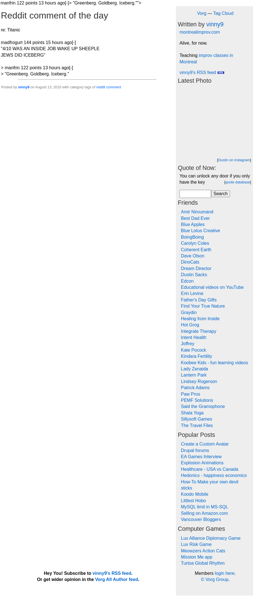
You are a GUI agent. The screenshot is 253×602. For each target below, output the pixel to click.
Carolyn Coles (195, 243)
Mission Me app (196, 557)
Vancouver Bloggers (201, 519)
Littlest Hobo (193, 500)
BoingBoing (192, 237)
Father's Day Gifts (199, 299)
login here (224, 573)
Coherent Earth (196, 249)
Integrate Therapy (198, 331)
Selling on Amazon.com (204, 513)
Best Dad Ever (195, 218)
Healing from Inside (200, 318)
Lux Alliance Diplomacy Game (211, 538)
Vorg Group (216, 579)
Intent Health (193, 337)
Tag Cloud (223, 13)
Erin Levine (192, 293)
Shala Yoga (192, 412)
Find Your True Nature (203, 306)
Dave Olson (192, 255)
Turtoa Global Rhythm (203, 563)
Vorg (201, 13)
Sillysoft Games (196, 419)
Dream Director (196, 268)
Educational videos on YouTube (212, 287)
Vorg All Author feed (116, 579)
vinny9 (23, 87)
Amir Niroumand (197, 211)
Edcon (187, 281)
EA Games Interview (201, 456)
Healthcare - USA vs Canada (209, 469)
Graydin (189, 312)
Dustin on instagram (234, 160)
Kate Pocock (193, 350)
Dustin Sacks (194, 274)
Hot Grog (190, 324)
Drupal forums (195, 450)
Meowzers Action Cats (203, 550)
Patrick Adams (195, 387)
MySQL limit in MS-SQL (204, 506)
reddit (100, 87)
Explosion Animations (202, 462)
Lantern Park (194, 375)
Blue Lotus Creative (200, 230)
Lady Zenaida (194, 368)
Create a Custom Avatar (205, 444)
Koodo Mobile (194, 494)
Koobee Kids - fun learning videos (214, 362)
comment (113, 87)
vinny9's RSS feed (202, 72)
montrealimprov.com (200, 32)
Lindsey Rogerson (199, 381)
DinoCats (190, 262)
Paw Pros (190, 394)
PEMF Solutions (197, 400)
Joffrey (187, 343)
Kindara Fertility (196, 356)
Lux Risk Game (196, 544)
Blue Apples (193, 224)
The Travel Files (197, 425)
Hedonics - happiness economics (214, 475)
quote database (237, 182)
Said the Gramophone (203, 406)
